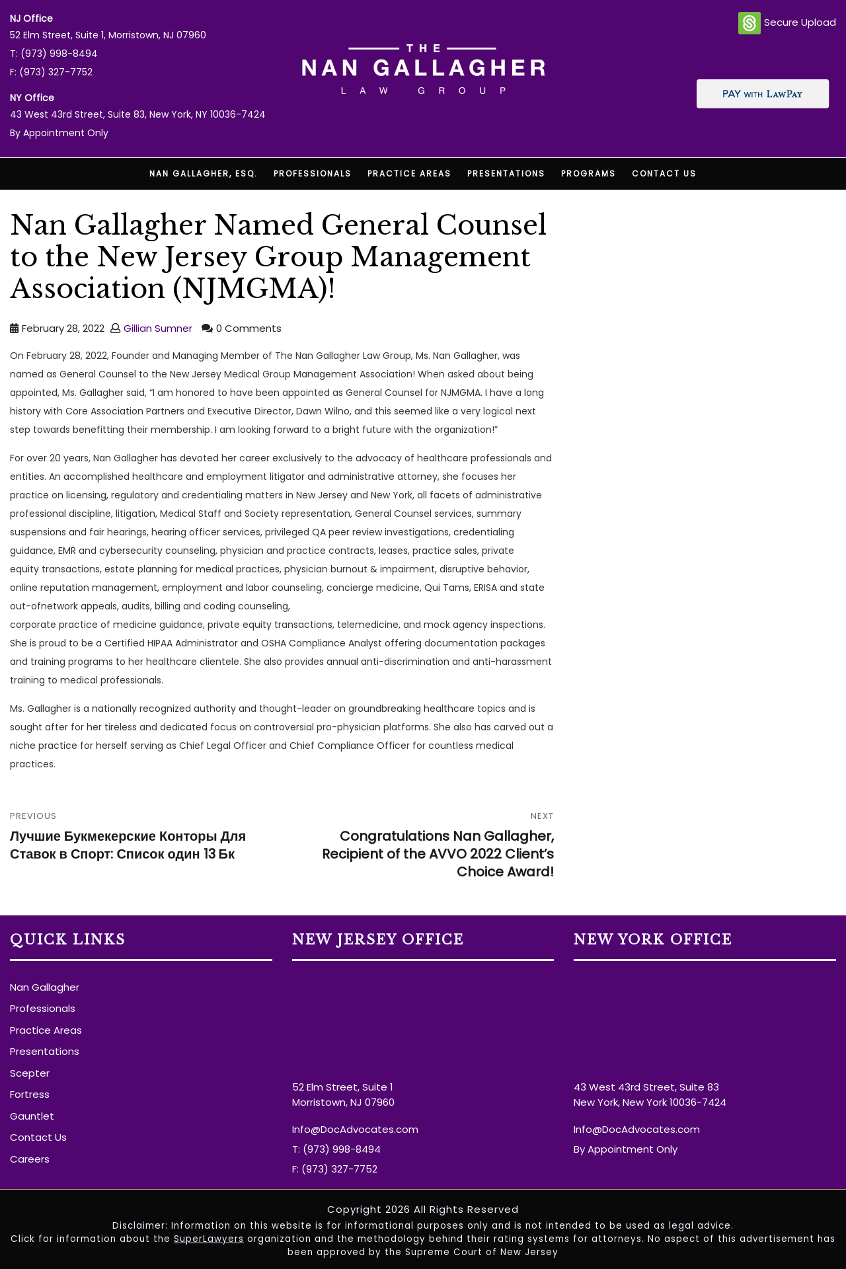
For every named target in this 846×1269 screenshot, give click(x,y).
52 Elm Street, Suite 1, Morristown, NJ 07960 (108, 35)
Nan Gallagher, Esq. (203, 173)
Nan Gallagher (44, 987)
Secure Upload (787, 23)
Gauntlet (32, 1116)
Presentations (506, 173)
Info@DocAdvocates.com (355, 1129)
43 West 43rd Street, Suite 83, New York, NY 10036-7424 (138, 114)
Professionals (313, 173)
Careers (30, 1159)
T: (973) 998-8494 (54, 53)
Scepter (30, 1073)
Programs (588, 173)
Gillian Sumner (158, 328)
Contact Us (664, 173)
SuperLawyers (209, 1239)
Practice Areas (409, 173)
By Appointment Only (59, 132)
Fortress (30, 1094)
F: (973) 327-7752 (51, 72)
